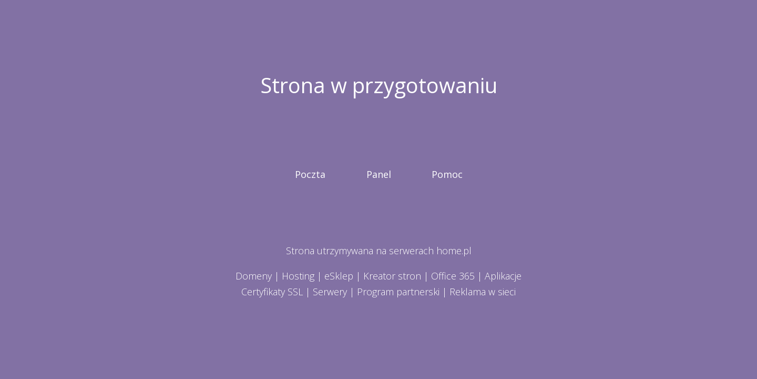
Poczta (310, 174)
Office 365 (453, 276)
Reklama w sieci (482, 291)
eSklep (338, 276)
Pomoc (447, 174)
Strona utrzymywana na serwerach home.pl (379, 250)
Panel (378, 174)
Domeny (254, 276)
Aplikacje (503, 276)
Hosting (298, 276)
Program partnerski (398, 291)
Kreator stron (392, 276)
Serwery (330, 291)
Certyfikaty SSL (272, 291)
